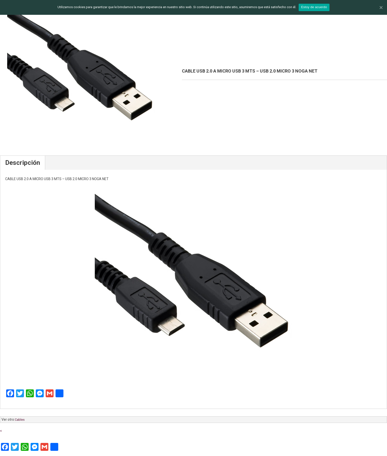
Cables (20, 419)
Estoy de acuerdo (314, 7)
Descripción (22, 162)
